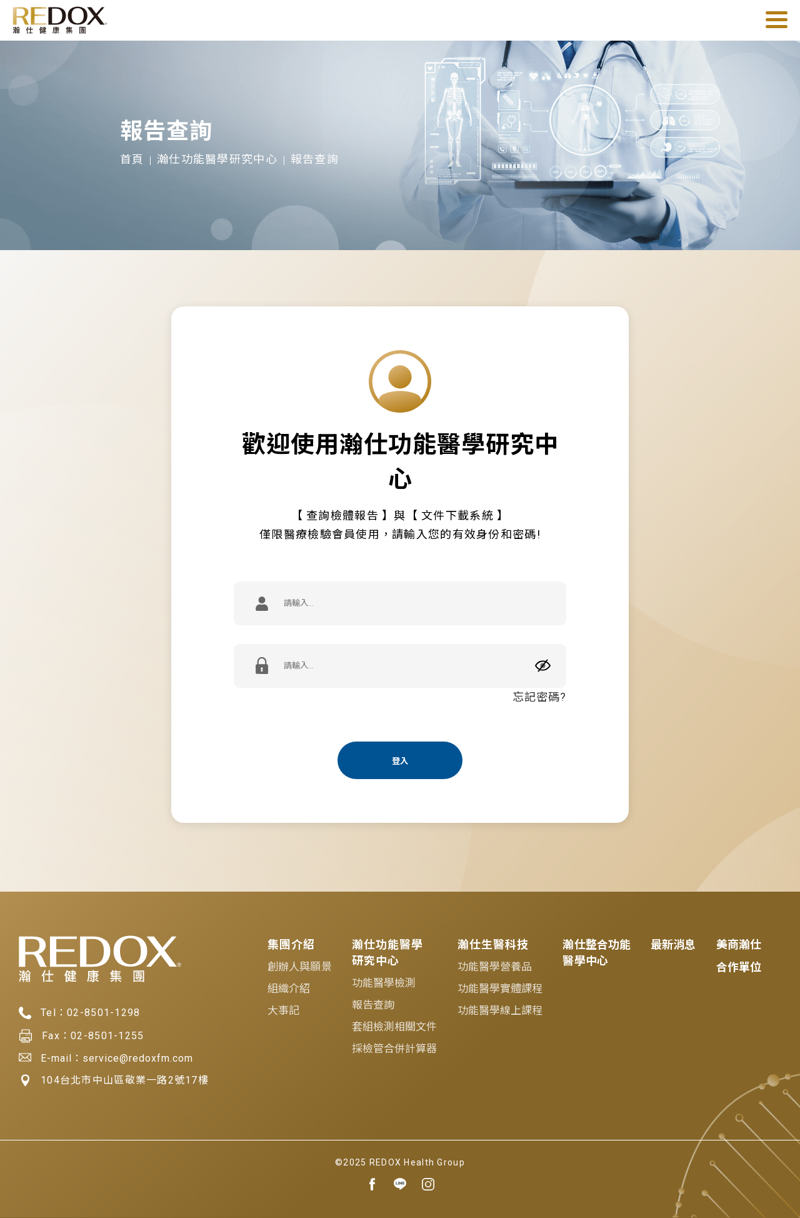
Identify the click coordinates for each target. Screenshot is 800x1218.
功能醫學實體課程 (500, 988)
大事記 (283, 1010)
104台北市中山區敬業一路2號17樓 (114, 1080)
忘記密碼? (539, 696)
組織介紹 (289, 988)
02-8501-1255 (107, 1036)
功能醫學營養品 (495, 966)
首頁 (132, 159)
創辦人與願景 (300, 966)
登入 (400, 761)
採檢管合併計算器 (395, 1048)
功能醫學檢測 (384, 983)
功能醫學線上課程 (500, 1010)
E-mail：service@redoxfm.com (106, 1057)
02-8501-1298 (103, 1013)
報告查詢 (373, 1005)
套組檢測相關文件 (395, 1026)
